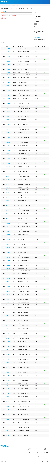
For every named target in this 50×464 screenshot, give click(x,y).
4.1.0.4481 (7, 153)
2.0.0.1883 (7, 375)
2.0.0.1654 (8, 435)
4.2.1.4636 (7, 124)
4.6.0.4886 (8, 56)
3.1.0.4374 (7, 189)
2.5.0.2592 (8, 236)
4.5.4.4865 (8, 69)
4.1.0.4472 (8, 163)
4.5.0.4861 (8, 74)
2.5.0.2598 (8, 234)
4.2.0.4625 (8, 132)
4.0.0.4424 (8, 174)
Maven (3, 11)
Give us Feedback (46, 455)
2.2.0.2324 (8, 296)
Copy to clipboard (5, 21)
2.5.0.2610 (7, 229)
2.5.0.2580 (8, 242)
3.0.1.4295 (7, 213)
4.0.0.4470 (8, 166)
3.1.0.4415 (7, 181)
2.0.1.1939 (7, 362)
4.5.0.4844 (8, 85)
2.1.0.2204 (8, 325)
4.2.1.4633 (7, 127)
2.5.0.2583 (8, 239)
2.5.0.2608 (8, 231)
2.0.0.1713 (7, 432)
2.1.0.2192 (7, 330)
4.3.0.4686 (8, 103)
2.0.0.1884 (8, 372)
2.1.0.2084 (8, 341)
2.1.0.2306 (7, 304)
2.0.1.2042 (8, 354)
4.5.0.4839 (8, 87)
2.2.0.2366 (8, 286)
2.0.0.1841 (7, 404)
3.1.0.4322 (7, 202)
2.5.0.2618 (7, 226)
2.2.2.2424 (8, 260)
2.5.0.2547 (8, 247)
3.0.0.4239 (8, 223)
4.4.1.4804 (8, 98)
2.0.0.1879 (7, 380)
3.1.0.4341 (7, 195)
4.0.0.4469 (8, 168)
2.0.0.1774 (8, 417)
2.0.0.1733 (7, 427)
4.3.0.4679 (8, 111)
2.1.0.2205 (7, 323)
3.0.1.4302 (7, 210)
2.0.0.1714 (7, 430)
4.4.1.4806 (8, 95)
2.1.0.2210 (7, 320)
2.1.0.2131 (7, 336)
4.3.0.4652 (8, 116)
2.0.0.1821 (7, 406)
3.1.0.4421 (7, 179)
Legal (2, 461)
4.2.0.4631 (7, 129)
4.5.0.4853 (8, 77)
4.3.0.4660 (8, 114)
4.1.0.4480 (8, 155)
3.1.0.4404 (8, 187)
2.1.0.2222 (7, 317)
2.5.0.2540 (8, 249)
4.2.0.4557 (8, 142)
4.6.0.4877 (8, 66)
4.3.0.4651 (7, 119)
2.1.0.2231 (7, 312)
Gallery (4, 5)
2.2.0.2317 (7, 302)
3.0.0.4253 (8, 221)
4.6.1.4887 (7, 53)
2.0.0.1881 (7, 377)
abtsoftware (8, 5)
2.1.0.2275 (7, 307)
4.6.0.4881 (8, 64)
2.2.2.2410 (7, 262)
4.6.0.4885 (8, 59)
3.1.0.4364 (7, 192)
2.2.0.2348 (8, 291)
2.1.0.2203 (7, 328)
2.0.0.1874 (8, 383)
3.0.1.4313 (7, 208)
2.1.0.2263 (7, 310)
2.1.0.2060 (8, 349)
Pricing (29, 449)
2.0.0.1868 (7, 388)
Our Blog (45, 449)
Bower (37, 449)
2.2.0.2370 (8, 283)
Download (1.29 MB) (38, 34)
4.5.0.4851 (8, 80)
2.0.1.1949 (7, 359)
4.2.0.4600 (8, 140)
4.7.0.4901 (8, 48)
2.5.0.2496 (8, 252)
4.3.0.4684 (8, 106)
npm (36, 448)
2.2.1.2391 (7, 273)
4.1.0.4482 (8, 150)
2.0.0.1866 (7, 391)
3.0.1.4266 (7, 218)
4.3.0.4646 (8, 121)
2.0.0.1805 (8, 414)
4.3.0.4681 (7, 108)
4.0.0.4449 (8, 171)
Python (37, 455)
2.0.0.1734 (7, 425)
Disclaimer (4, 461)
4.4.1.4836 (7, 93)
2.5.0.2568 (8, 244)
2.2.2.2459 (8, 255)
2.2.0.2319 (7, 299)
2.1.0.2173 (7, 333)
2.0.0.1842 (8, 401)
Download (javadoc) (38, 37)
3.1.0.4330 (7, 200)
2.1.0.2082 (7, 344)
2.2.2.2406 (8, 265)
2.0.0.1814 (7, 409)
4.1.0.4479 (8, 158)
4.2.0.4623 (8, 134)
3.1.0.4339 (7, 197)
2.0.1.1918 (7, 367)
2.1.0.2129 (7, 338)
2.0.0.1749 (8, 419)
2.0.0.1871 (7, 385)
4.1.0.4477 (8, 161)
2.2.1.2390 (7, 276)
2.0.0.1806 (8, 411)
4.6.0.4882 (8, 61)
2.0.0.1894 (8, 370)
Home (2, 5)
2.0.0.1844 (8, 398)
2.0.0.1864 (8, 393)
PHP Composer (38, 453)
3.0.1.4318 (7, 205)
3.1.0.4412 (7, 184)
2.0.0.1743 (7, 422)
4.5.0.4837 (8, 90)
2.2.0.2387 (8, 278)
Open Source (46, 452)
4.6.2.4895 (8, 51)
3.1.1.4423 (7, 176)
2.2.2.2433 (8, 257)
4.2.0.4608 (8, 137)
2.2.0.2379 (8, 281)
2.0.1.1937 (7, 364)
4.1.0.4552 (8, 145)
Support (45, 448)
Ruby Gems (37, 456)
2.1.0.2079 (7, 346)
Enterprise (29, 448)
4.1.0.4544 (8, 148)
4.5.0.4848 (8, 82)
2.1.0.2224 (7, 315)
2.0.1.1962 (7, 357)
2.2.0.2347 (8, 294)
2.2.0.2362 (8, 289)
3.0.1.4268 (7, 215)
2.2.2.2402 (8, 268)
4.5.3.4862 (8, 72)
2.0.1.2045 (8, 351)
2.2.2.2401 (7, 270)
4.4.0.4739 (8, 100)
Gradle (6, 11)
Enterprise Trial (46, 453)
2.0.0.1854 (8, 396)
